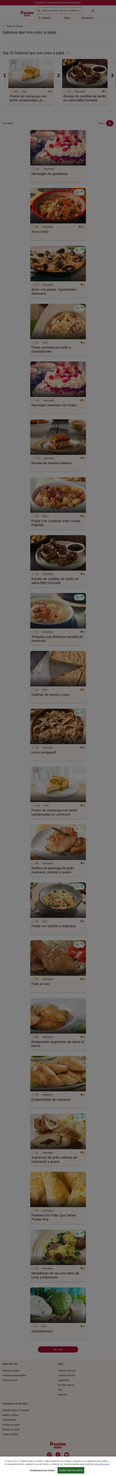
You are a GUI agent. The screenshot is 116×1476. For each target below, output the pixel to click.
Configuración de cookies (42, 1472)
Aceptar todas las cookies (71, 1472)
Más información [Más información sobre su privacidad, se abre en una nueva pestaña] (102, 1465)
